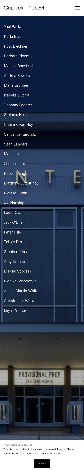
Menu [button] (77, 8)
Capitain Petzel (24, 8)
